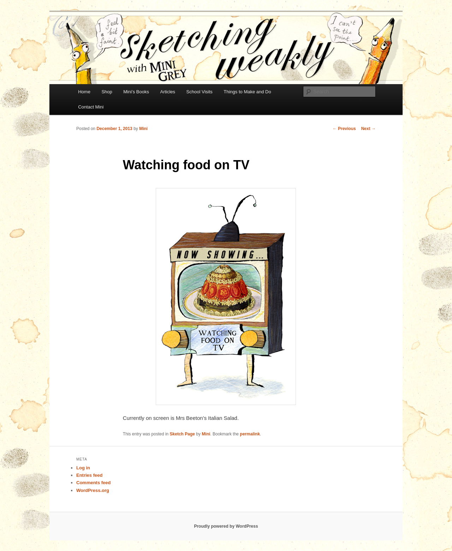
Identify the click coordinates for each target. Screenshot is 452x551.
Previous (344, 128)
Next (368, 128)
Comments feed (93, 482)
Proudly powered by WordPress (226, 526)
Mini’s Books (136, 91)
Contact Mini (90, 107)
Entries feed (89, 475)
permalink (250, 434)
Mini (143, 128)
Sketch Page (182, 434)
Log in (83, 467)
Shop (106, 91)
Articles (167, 91)
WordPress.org (92, 490)
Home (84, 91)
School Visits (199, 91)
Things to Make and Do (247, 91)
